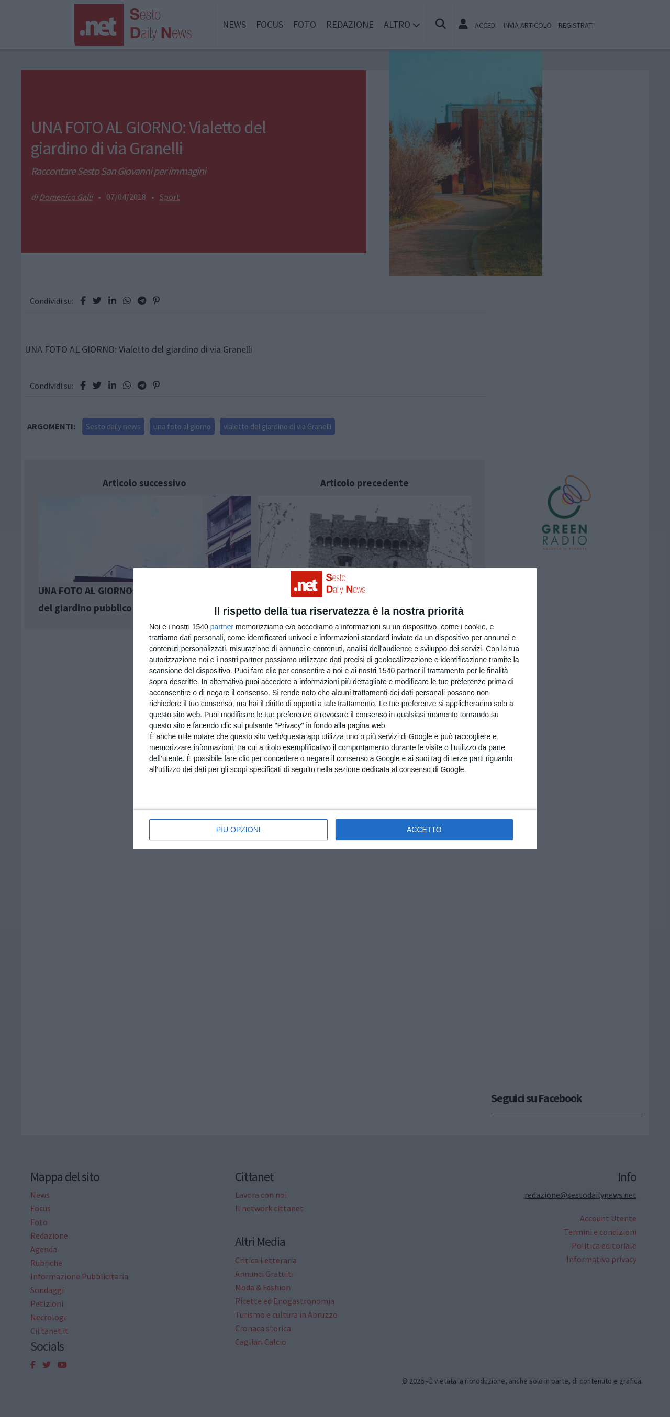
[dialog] (335, 708)
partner (221, 626)
